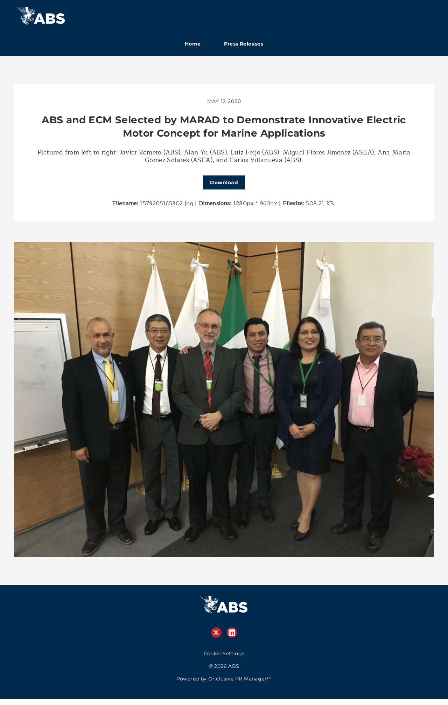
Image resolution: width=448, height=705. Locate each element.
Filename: (125, 203)
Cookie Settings (224, 653)
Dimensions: (215, 203)
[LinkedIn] (232, 632)
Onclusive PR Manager (237, 679)
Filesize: (293, 203)
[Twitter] (216, 632)
